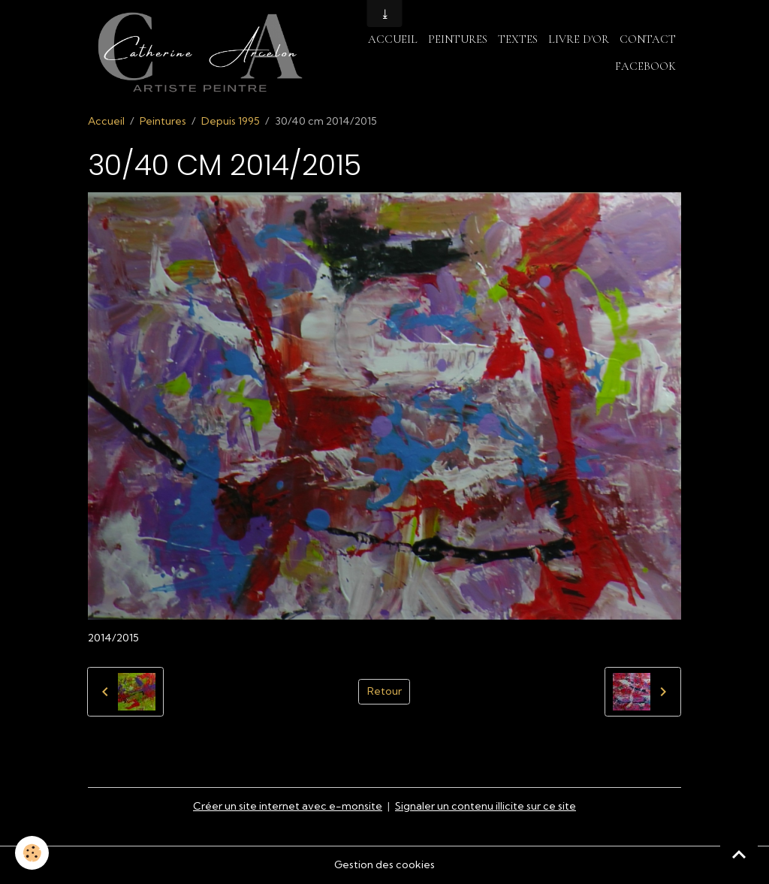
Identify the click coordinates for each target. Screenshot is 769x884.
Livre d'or (578, 39)
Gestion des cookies (384, 864)
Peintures (457, 39)
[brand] (199, 53)
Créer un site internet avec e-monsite (287, 806)
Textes (518, 39)
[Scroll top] (739, 854)
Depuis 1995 (230, 121)
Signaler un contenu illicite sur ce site (485, 806)
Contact (648, 39)
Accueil (393, 39)
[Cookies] (32, 853)
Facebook (645, 66)
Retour (384, 691)
